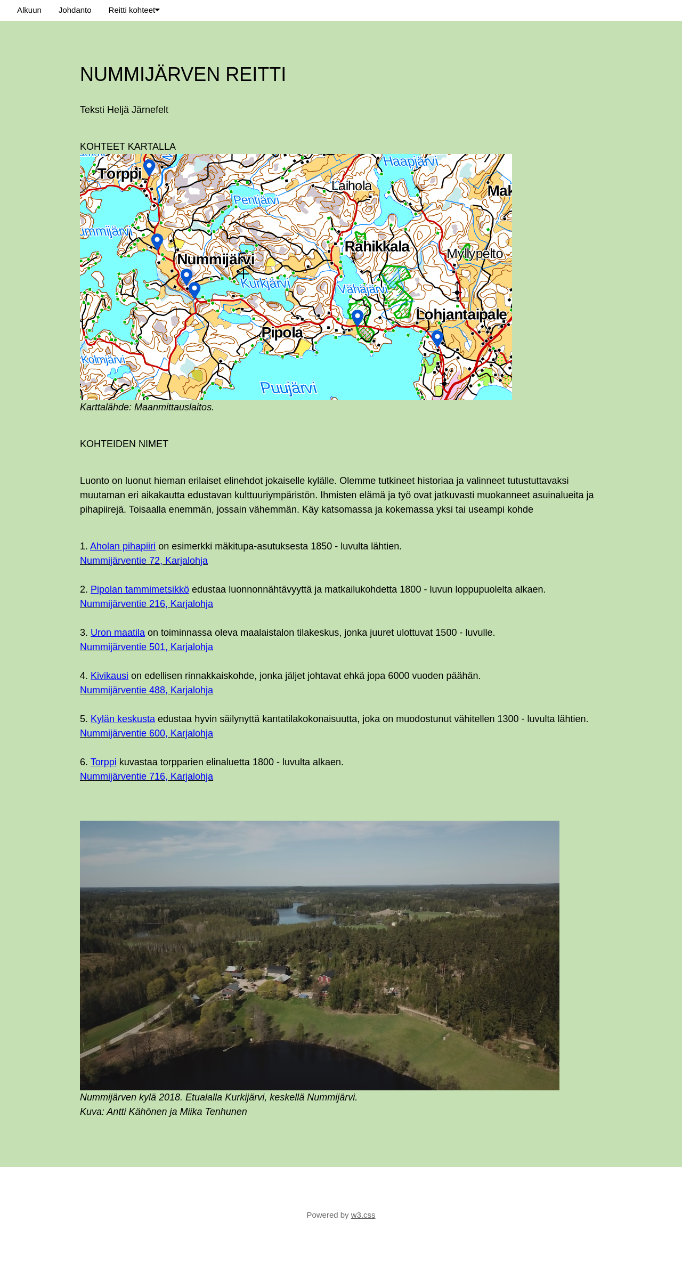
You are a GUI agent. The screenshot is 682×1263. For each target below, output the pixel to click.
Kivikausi (109, 675)
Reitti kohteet (134, 9)
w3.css (363, 1214)
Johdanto (75, 9)
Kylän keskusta (123, 719)
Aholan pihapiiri (123, 546)
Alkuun (29, 9)
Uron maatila (118, 632)
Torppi (104, 762)
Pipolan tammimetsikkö (140, 589)
